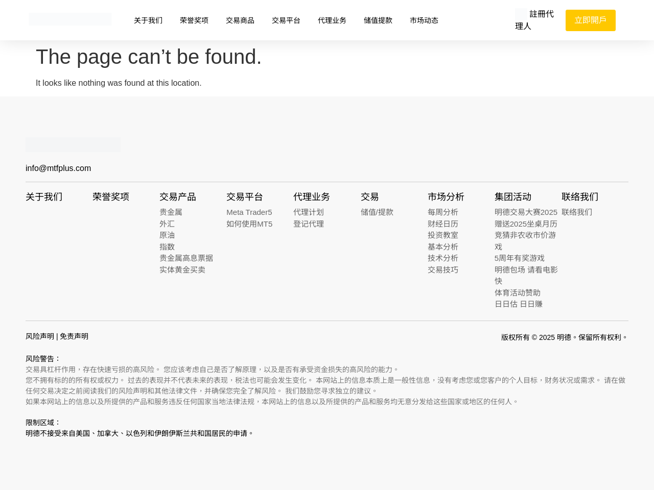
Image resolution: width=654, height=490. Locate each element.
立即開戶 (590, 20)
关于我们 (148, 20)
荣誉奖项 (194, 20)
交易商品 (240, 20)
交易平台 (286, 20)
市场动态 (424, 20)
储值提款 (378, 20)
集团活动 (513, 197)
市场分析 (446, 197)
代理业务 (332, 20)
